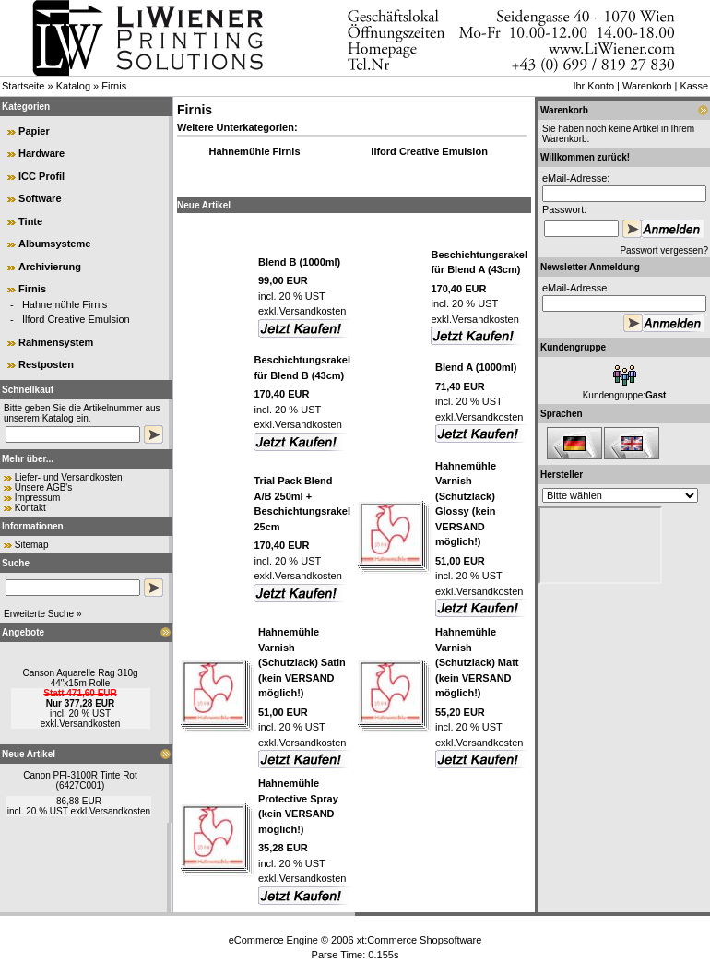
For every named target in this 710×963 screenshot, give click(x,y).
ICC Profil (41, 176)
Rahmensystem (55, 342)
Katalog (73, 85)
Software (39, 198)
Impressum (37, 498)
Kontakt (30, 508)
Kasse (694, 85)
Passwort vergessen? (664, 250)
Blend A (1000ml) (475, 367)
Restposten (46, 364)
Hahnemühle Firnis (64, 304)
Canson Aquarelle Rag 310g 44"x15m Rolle (79, 678)
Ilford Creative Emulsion (76, 319)
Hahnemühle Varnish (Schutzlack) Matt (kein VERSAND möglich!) (476, 662)
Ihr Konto (593, 85)
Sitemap (32, 545)
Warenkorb (646, 85)
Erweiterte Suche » (43, 614)
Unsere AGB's (44, 487)
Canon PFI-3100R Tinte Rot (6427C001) (79, 780)
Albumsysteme (54, 243)
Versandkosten (89, 724)
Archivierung (49, 266)
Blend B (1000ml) (299, 262)
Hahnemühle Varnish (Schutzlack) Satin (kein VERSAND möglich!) (302, 662)
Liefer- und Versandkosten (69, 477)
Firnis (113, 85)
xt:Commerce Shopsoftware (419, 939)
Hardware (41, 153)
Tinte (30, 221)
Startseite (23, 85)
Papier (34, 131)
